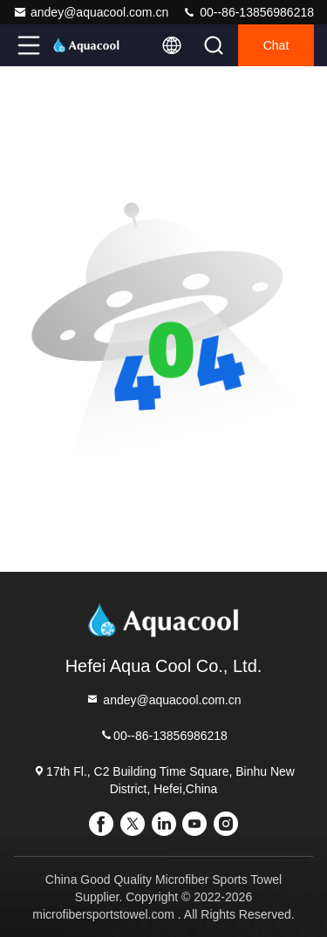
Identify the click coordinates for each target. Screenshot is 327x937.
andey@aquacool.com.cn (90, 12)
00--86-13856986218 (248, 12)
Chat (276, 45)
